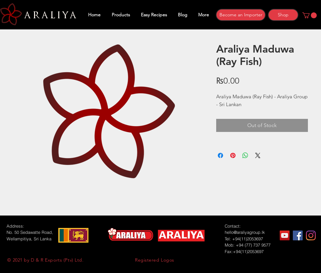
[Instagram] (311, 235)
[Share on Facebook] (220, 155)
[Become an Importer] (241, 15)
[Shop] (283, 15)
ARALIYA (49, 15)
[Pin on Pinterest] (233, 155)
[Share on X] (258, 155)
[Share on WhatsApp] (245, 155)
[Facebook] (298, 235)
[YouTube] (285, 235)
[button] (309, 15)
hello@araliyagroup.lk (245, 232)
